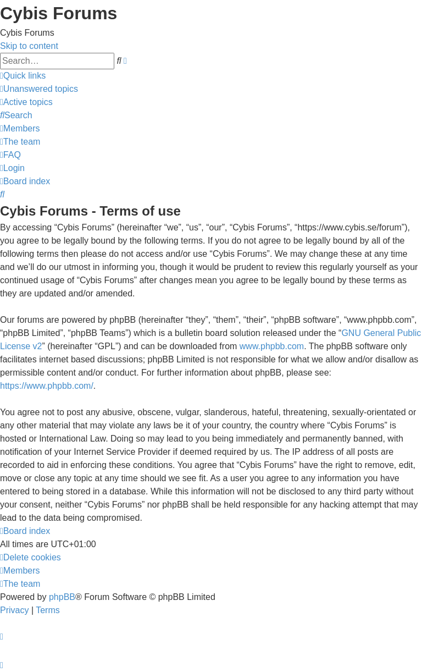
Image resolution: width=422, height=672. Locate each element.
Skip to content (29, 46)
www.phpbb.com (272, 346)
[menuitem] (39, 88)
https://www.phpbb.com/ (46, 385)
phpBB (62, 597)
